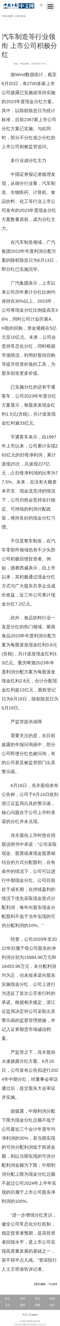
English (33, 1314)
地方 (52, 1305)
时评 (22, 1298)
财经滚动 (21, 16)
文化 (7, 1305)
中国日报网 (7, 16)
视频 (37, 1305)
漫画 (22, 1305)
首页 (7, 1298)
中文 (24, 1314)
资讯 (37, 1298)
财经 (52, 1298)
